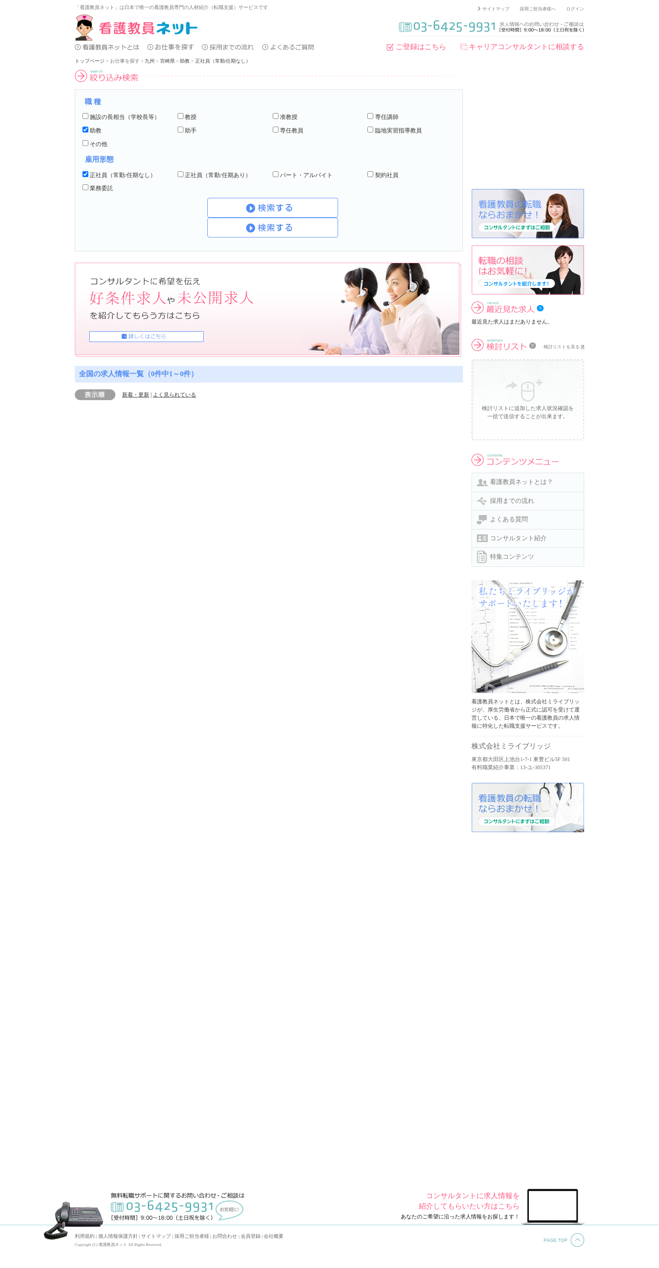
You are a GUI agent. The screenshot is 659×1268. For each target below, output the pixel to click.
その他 (98, 144)
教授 (191, 117)
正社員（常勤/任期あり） (218, 175)
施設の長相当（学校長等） (125, 117)
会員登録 (251, 1236)
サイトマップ (495, 8)
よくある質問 (509, 519)
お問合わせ (224, 1236)
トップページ (90, 61)
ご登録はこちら (421, 47)
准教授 (288, 117)
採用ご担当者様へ (538, 8)
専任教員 (291, 130)
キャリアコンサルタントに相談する (526, 47)
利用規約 (85, 1236)
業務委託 (101, 188)
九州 (150, 61)
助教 (185, 61)
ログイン (575, 8)
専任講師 (386, 117)
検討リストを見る (562, 346)
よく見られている (174, 395)
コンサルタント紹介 (518, 538)
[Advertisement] (527, 125)
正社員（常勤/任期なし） (223, 61)
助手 (191, 130)
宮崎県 (167, 61)
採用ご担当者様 (191, 1236)
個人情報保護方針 (118, 1236)
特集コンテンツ (512, 556)
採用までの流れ (512, 500)
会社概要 (274, 1236)
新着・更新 (135, 395)
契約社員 (386, 175)
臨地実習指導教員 (398, 130)
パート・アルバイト (306, 175)
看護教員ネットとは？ (521, 482)
